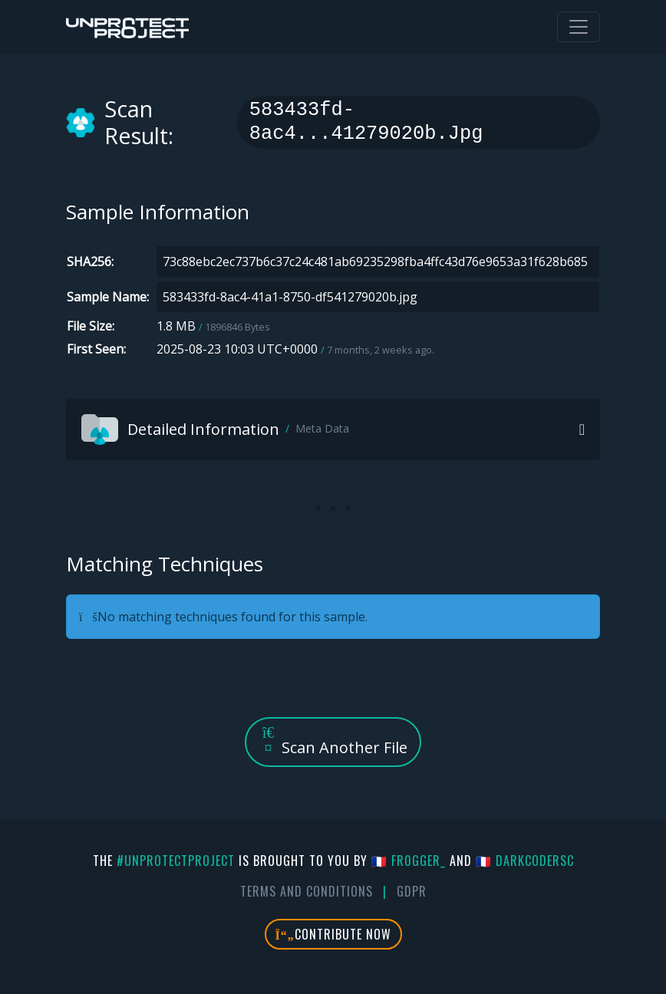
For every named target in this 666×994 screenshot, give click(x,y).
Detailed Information (215, 429)
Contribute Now (333, 934)
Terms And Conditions (306, 891)
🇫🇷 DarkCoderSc (525, 860)
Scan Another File (333, 741)
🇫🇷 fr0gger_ (408, 860)
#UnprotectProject (176, 860)
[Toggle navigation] (578, 27)
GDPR (412, 891)
